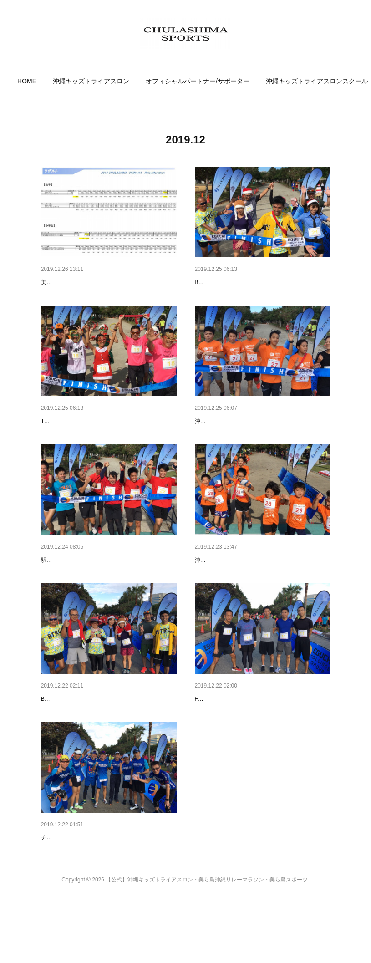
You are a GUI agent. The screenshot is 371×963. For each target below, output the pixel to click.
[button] (61, 81)
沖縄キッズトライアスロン (125, 81)
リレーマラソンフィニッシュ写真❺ (246, 282)
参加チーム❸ (60, 740)
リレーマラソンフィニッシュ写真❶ (246, 587)
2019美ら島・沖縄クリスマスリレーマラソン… (108, 282)
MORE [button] (309, 81)
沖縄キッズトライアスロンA (229, 601)
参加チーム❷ (214, 740)
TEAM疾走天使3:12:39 (68, 448)
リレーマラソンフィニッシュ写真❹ (92, 434)
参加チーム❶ (60, 892)
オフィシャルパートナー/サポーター (232, 81)
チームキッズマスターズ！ (74, 906)
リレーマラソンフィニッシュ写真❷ (92, 587)
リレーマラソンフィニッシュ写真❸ (246, 434)
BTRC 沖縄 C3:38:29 (220, 296)
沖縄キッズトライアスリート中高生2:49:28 (247, 448)
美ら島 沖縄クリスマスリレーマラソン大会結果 (99, 296)
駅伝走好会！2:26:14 (66, 601)
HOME (61, 81)
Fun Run (205, 753)
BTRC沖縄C (56, 753)
